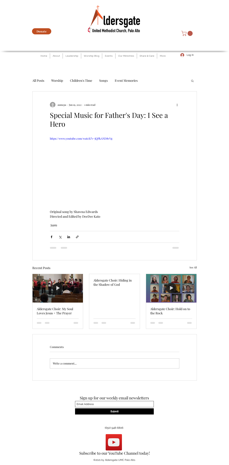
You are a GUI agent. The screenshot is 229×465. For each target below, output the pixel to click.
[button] (187, 33)
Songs (103, 80)
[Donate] (41, 31)
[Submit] (114, 411)
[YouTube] (114, 442)
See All (193, 267)
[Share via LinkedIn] (68, 237)
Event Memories (126, 80)
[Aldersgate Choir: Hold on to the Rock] (171, 288)
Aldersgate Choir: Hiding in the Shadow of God (112, 282)
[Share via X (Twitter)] (60, 237)
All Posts (38, 80)
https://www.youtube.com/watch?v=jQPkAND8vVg (81, 138)
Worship (57, 80)
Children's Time (81, 80)
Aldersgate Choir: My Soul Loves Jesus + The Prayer (55, 311)
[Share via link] (77, 237)
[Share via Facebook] (51, 237)
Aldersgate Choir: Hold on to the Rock (170, 311)
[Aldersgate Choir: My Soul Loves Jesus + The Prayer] (58, 288)
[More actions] (177, 105)
